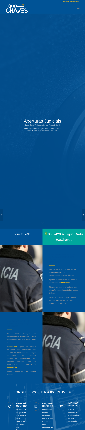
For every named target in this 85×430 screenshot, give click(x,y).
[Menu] (78, 8)
